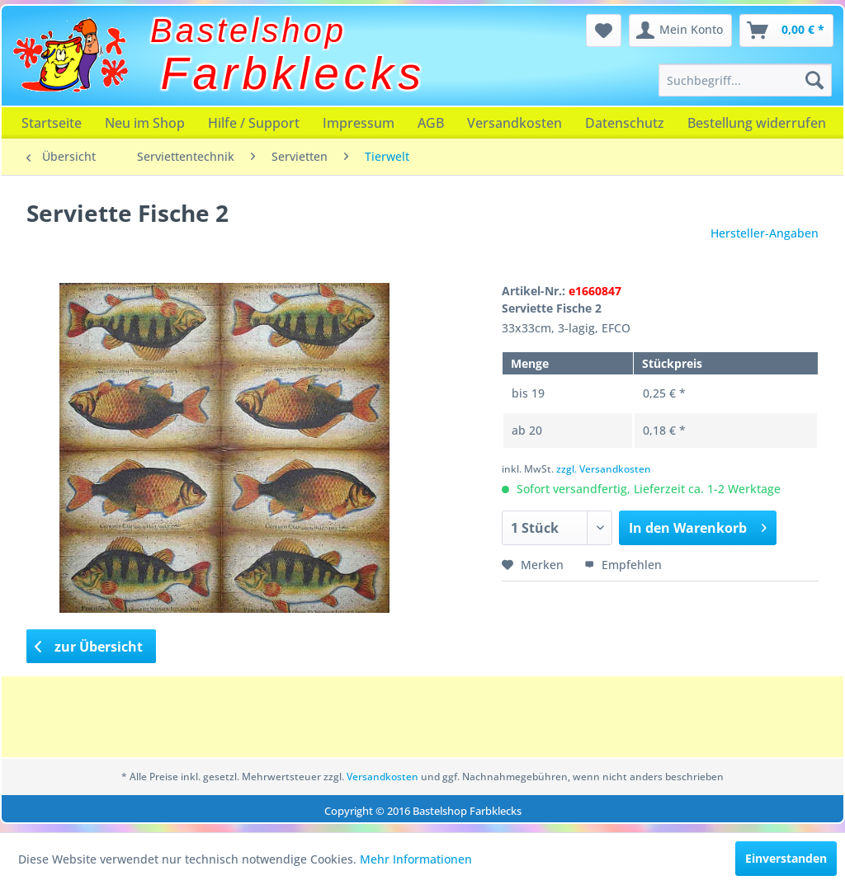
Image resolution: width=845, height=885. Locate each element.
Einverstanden (786, 858)
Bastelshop (248, 30)
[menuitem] (745, 80)
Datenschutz (624, 123)
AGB (431, 123)
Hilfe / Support (254, 123)
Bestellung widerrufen (756, 123)
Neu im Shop (145, 123)
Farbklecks (293, 73)
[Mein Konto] (680, 30)
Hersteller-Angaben (764, 233)
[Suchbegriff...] (745, 80)
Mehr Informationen (416, 859)
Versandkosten (514, 123)
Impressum (358, 123)
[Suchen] (814, 80)
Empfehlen (623, 564)
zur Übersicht (89, 647)
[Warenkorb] (786, 30)
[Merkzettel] (603, 30)
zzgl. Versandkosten (603, 469)
